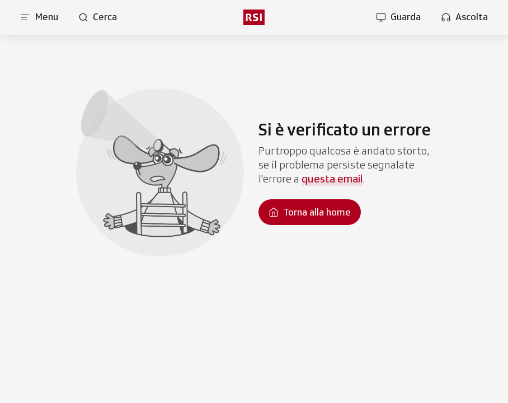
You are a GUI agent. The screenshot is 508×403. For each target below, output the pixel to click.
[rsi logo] (254, 17)
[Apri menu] (39, 17)
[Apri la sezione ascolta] (464, 17)
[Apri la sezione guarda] (398, 17)
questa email (332, 178)
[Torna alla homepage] (309, 212)
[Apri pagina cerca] (97, 17)
